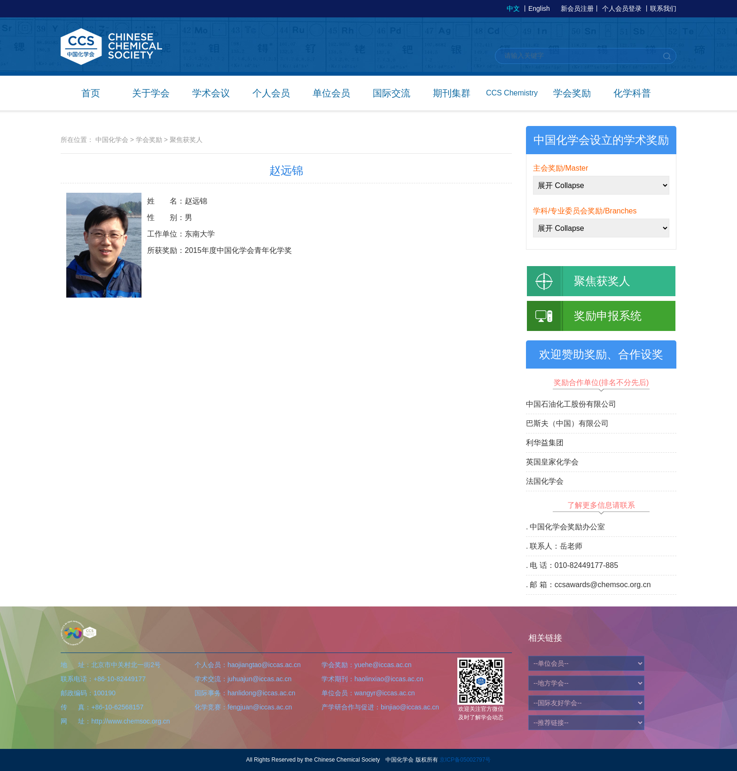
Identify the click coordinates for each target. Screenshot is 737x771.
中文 (513, 8)
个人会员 (271, 93)
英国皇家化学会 (552, 462)
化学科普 (632, 93)
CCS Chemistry (512, 93)
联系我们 (663, 8)
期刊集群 (451, 93)
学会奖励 (572, 93)
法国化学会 (545, 481)
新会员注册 (577, 8)
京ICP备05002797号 (465, 759)
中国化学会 (111, 139)
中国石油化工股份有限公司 (571, 404)
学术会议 (211, 93)
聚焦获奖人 (186, 139)
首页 (90, 93)
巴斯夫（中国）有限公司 (567, 423)
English (539, 8)
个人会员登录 (622, 8)
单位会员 (331, 93)
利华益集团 (545, 443)
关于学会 (151, 93)
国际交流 (391, 93)
